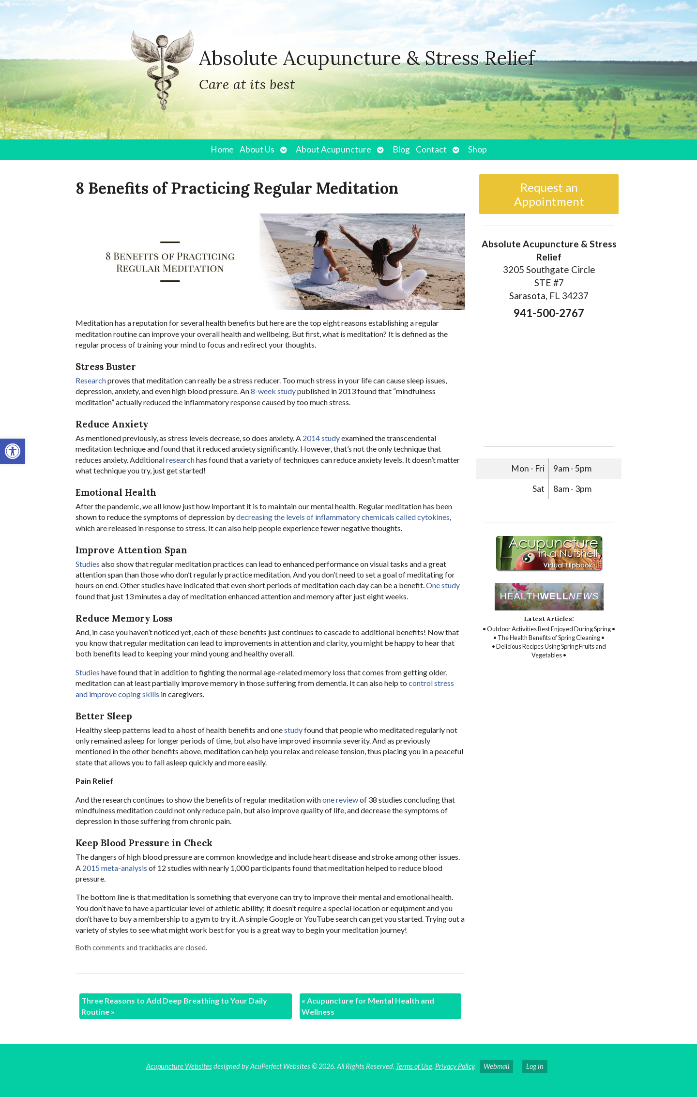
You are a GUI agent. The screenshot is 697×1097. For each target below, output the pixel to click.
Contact (431, 149)
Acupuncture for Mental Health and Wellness (368, 1006)
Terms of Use (414, 1066)
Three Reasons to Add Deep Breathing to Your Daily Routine (174, 1006)
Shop (477, 149)
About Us (257, 149)
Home (222, 149)
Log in (535, 1066)
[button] (12, 451)
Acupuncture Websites (179, 1066)
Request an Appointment (549, 194)
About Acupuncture (333, 149)
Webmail (496, 1066)
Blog (401, 149)
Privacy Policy (454, 1066)
